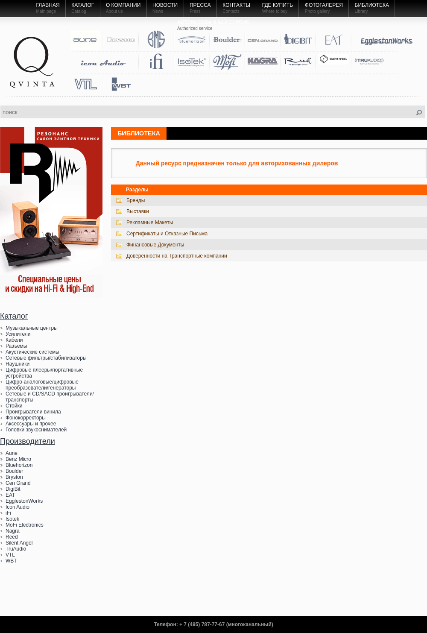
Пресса (200, 5)
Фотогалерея (324, 5)
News (157, 11)
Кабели (14, 340)
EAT (10, 495)
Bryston (14, 477)
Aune (12, 453)
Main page (46, 11)
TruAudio (16, 549)
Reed (12, 537)
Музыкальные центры (32, 328)
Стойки (14, 406)
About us (114, 11)
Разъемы (16, 346)
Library (361, 11)
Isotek (12, 519)
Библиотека (372, 5)
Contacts (230, 11)
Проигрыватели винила (33, 412)
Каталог (82, 5)
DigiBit (13, 489)
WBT (11, 561)
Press (195, 11)
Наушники (17, 364)
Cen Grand (18, 483)
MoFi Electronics (25, 525)
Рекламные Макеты (149, 223)
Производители (27, 441)
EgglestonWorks (24, 501)
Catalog (78, 11)
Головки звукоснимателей (36, 430)
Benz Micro (18, 459)
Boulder (14, 471)
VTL (10, 555)
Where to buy (274, 11)
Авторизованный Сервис (213, 22)
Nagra (13, 531)
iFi (8, 513)
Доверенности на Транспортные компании (176, 256)
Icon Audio (17, 507)
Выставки (137, 211)
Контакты (236, 5)
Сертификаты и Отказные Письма (167, 234)
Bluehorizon (19, 465)
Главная (48, 5)
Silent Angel (19, 543)
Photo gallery (317, 11)
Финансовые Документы (155, 245)
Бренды (135, 200)
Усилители (18, 334)
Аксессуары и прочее (31, 424)
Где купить (277, 5)
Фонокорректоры (26, 418)
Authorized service (194, 28)
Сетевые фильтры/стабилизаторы (46, 358)
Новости (165, 5)
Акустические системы (32, 352)
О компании (123, 5)
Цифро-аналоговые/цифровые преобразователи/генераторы (42, 385)
